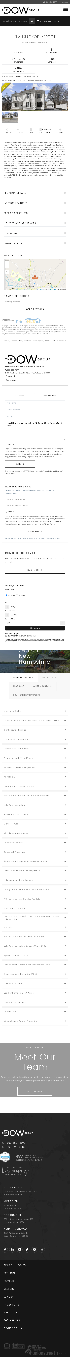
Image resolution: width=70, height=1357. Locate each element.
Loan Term (9, 587)
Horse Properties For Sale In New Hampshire (26, 793)
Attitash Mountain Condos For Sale (22, 896)
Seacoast (18, 684)
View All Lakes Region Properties (20, 1019)
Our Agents (11, 380)
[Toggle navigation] (65, 9)
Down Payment (11, 609)
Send (19, 463)
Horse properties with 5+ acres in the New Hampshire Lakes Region (32, 915)
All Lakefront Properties (16, 831)
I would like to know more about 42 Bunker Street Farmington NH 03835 (35, 430)
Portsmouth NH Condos (16, 812)
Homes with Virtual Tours (17, 746)
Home (6, 341)
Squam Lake (10, 1009)
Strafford (27, 341)
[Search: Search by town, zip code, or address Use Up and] (15, 21)
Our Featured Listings (15, 727)
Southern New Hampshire (26, 692)
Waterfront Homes (13, 840)
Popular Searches (23, 675)
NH (20, 341)
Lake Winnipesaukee (14, 803)
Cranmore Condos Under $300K (20, 972)
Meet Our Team (34, 1089)
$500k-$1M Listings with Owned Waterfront (26, 859)
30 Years (10, 593)
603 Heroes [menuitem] (12, 1318)
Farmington (38, 341)
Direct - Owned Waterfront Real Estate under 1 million (31, 718)
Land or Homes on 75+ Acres (19, 990)
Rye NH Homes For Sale (16, 953)
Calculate (35, 625)
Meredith (8, 925)
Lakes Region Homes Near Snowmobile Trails (27, 962)
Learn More (33, 568)
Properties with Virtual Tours (18, 756)
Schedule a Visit (49, 395)
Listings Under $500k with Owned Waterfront (27, 887)
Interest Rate (10, 617)
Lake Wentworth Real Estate (18, 878)
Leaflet (42, 289)
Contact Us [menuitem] (13, 1326)
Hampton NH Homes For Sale (19, 784)
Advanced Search (49, 21)
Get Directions (35, 309)
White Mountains (42, 684)
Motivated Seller (12, 709)
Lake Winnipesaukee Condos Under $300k (25, 943)
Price (7, 601)
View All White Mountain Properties (22, 868)
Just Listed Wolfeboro (15, 906)
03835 (47, 341)
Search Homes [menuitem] (15, 1263)
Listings (14, 341)
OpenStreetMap (52, 289)
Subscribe (34, 529)
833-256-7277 (51, 2)
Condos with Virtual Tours (17, 737)
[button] (32, 21)
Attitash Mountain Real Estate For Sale (24, 934)
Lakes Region (49, 675)
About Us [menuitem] (11, 1310)
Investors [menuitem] (11, 1302)
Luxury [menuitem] (9, 1294)
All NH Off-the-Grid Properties (19, 765)
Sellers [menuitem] (9, 1286)
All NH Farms (10, 774)
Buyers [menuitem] (9, 1278)
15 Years (20, 593)
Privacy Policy (49, 457)
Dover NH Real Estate (15, 1000)
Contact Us (11, 376)
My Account (63, 2)
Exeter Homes (11, 821)
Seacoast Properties (14, 850)
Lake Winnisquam (13, 981)
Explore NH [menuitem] (12, 1271)
